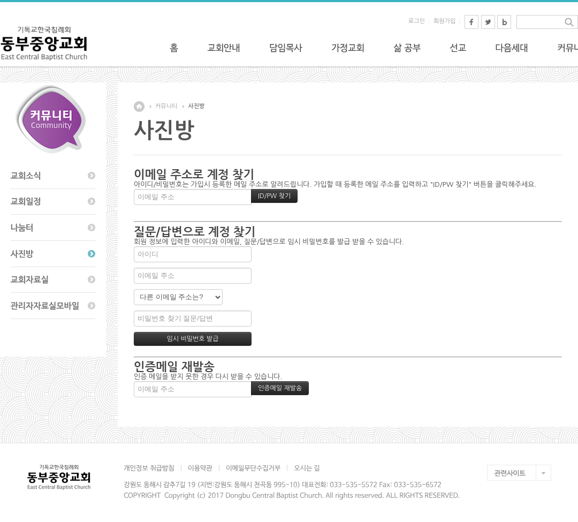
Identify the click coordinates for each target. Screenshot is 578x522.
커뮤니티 (166, 106)
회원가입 (444, 21)
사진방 (196, 106)
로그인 (416, 21)
